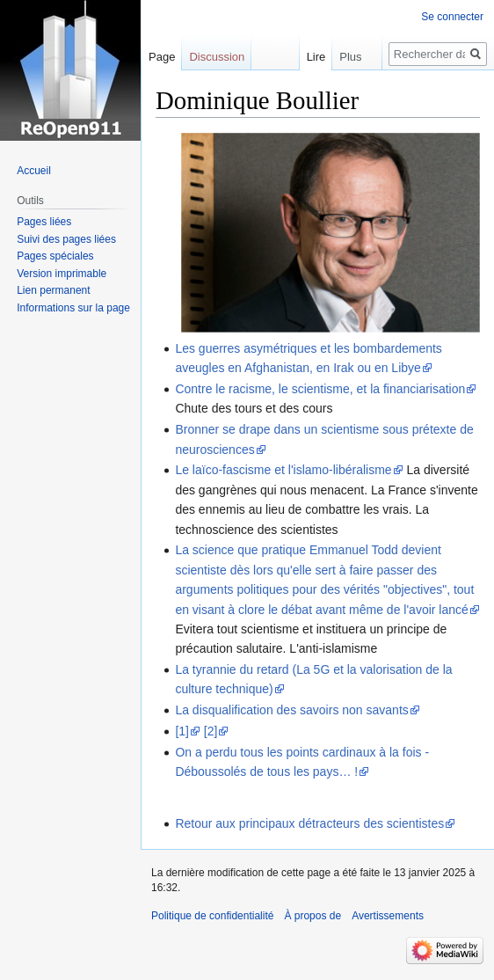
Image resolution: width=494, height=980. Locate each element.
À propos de (312, 916)
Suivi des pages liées (66, 239)
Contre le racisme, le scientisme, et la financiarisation (320, 389)
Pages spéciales (55, 256)
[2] (211, 731)
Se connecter (452, 17)
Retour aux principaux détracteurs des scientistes (309, 823)
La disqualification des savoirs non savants (291, 710)
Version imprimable (61, 273)
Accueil (34, 171)
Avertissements (388, 916)
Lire (303, 56)
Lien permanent (53, 290)
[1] (182, 731)
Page (162, 56)
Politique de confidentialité (212, 916)
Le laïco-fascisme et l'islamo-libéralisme (283, 470)
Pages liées (44, 222)
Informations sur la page (73, 308)
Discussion (216, 56)
